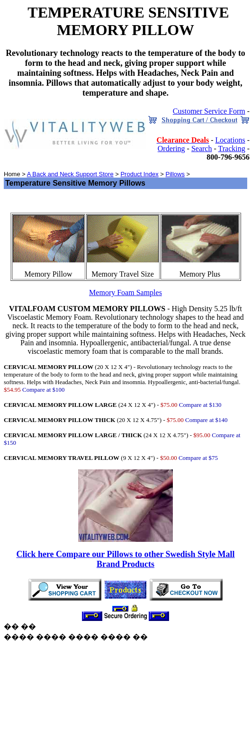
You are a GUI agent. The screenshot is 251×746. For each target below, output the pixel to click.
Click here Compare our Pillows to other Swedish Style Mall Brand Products (125, 559)
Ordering (171, 148)
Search (201, 148)
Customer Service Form (209, 111)
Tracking (231, 148)
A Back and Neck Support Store (70, 174)
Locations (230, 140)
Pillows (174, 174)
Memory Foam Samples (125, 292)
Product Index (139, 174)
